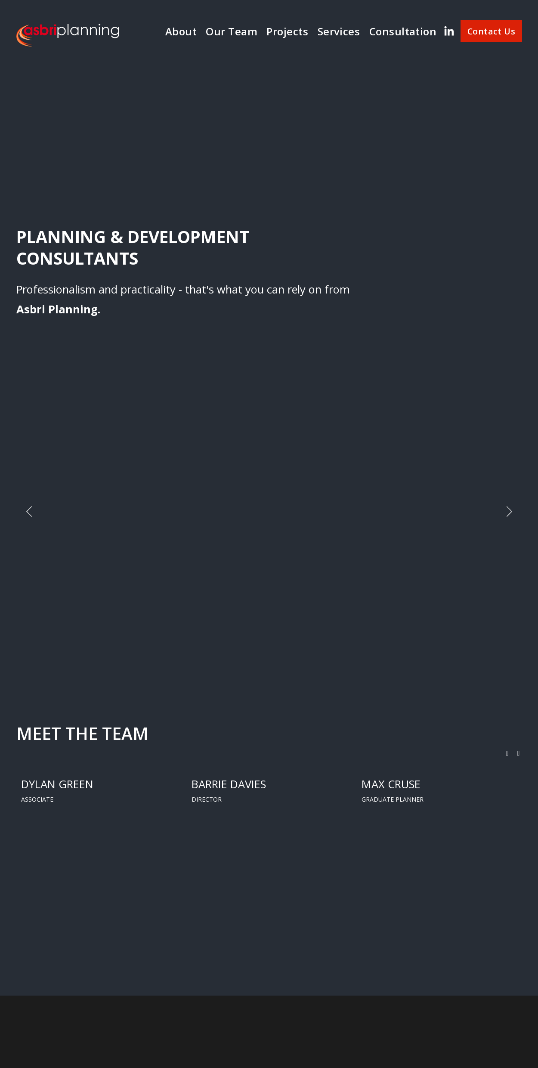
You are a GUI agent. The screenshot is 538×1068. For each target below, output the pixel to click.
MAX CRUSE (391, 784)
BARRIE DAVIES (229, 784)
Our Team (231, 31)
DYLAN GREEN (57, 784)
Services (339, 31)
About (181, 31)
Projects (287, 31)
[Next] (509, 512)
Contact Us (491, 31)
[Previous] (29, 512)
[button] (507, 753)
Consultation (403, 31)
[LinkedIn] (448, 31)
